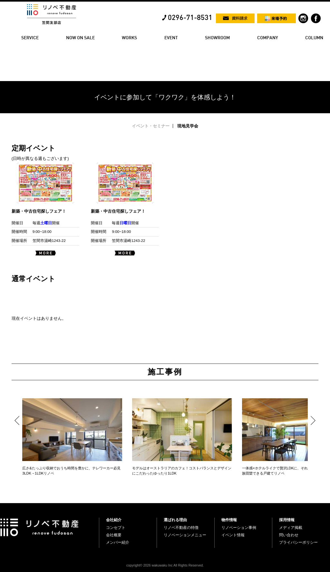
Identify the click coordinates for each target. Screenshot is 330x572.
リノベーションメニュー (185, 535)
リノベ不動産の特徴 (181, 528)
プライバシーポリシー (298, 542)
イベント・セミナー (151, 126)
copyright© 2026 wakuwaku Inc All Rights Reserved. (165, 565)
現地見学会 (187, 126)
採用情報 (287, 520)
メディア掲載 (290, 528)
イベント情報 (233, 535)
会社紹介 (113, 520)
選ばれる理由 (175, 520)
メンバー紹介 (117, 542)
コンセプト (115, 528)
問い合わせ (288, 535)
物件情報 (229, 520)
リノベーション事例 (238, 528)
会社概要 (113, 535)
